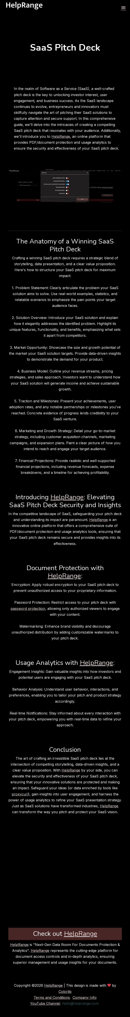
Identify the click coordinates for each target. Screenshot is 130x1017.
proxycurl (20, 794)
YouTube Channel (45, 1003)
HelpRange (60, 136)
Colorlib (65, 991)
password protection (28, 608)
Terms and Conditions (52, 997)
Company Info (85, 997)
